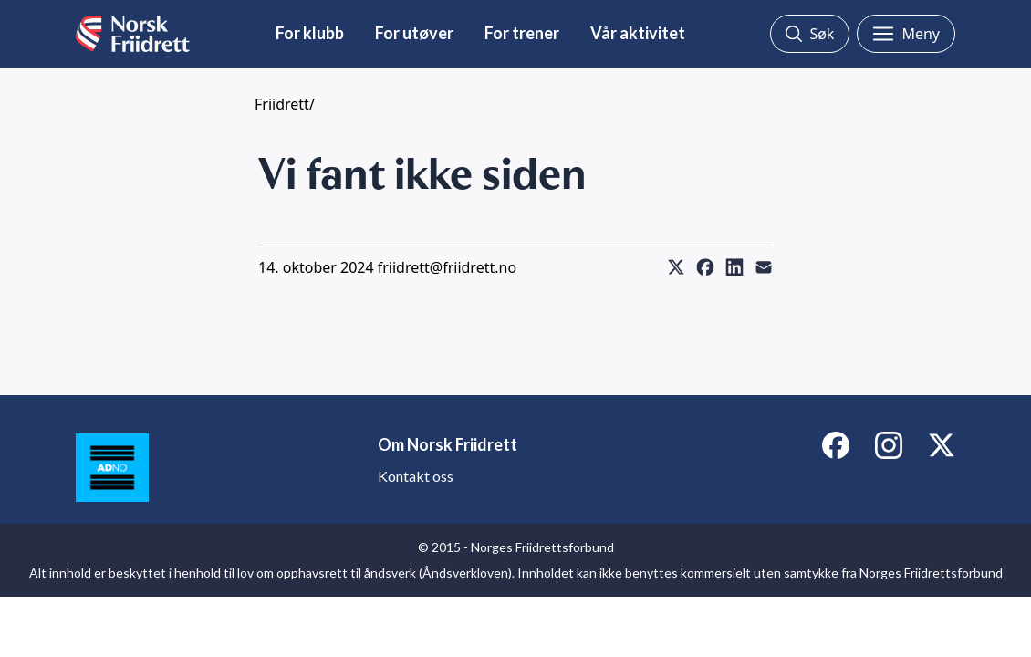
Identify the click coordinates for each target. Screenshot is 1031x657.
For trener (521, 33)
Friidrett (282, 104)
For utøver (414, 33)
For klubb (310, 33)
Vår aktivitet (637, 33)
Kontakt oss (415, 476)
